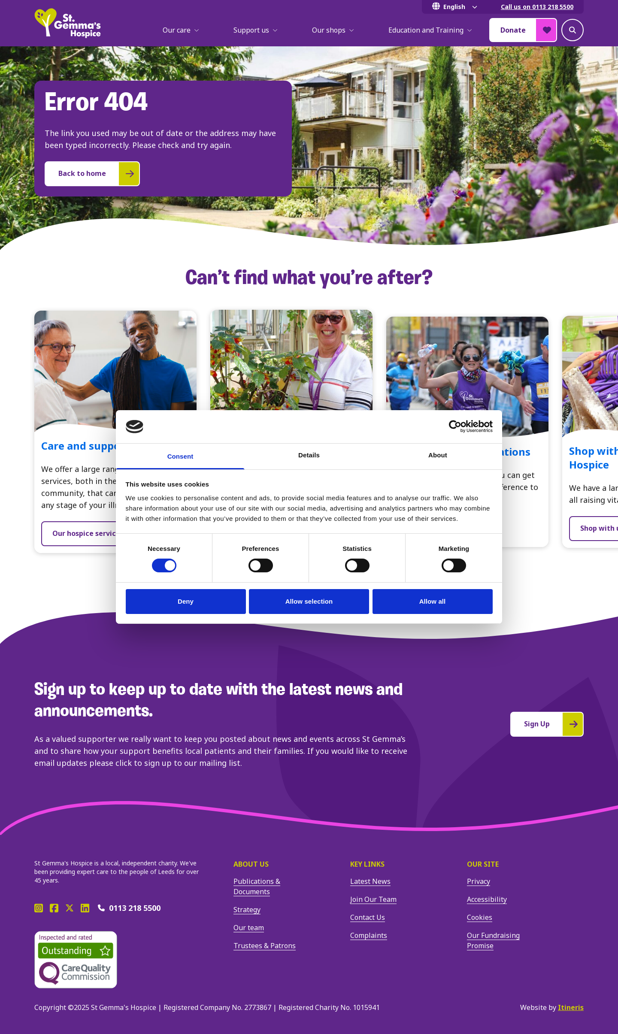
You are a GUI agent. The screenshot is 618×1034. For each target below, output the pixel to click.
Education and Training (430, 30)
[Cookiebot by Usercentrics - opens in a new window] (455, 426)
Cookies (479, 917)
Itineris (571, 1007)
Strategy (247, 909)
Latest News (370, 881)
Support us (255, 30)
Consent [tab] (180, 456)
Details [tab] (309, 455)
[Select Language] (456, 7)
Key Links (367, 864)
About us (251, 864)
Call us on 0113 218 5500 (537, 7)
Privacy (478, 881)
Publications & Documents (256, 886)
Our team (248, 927)
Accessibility (487, 899)
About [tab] (437, 455)
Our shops (333, 30)
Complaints (368, 935)
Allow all (432, 601)
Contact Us (367, 917)
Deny (186, 601)
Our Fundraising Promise (493, 940)
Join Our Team (373, 899)
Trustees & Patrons (264, 945)
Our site (483, 864)
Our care (181, 30)
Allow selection (309, 601)
